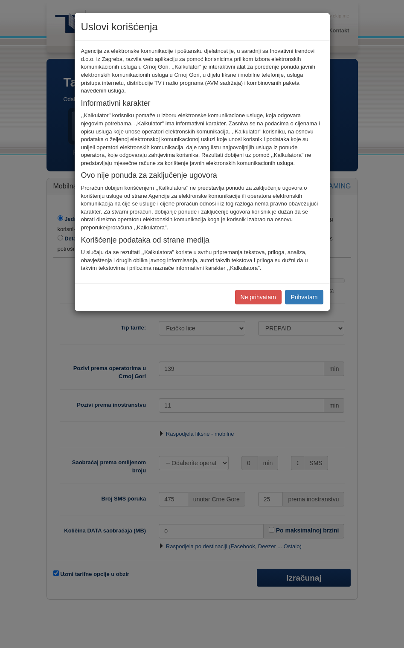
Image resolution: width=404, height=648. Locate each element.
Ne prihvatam (258, 297)
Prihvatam (304, 297)
